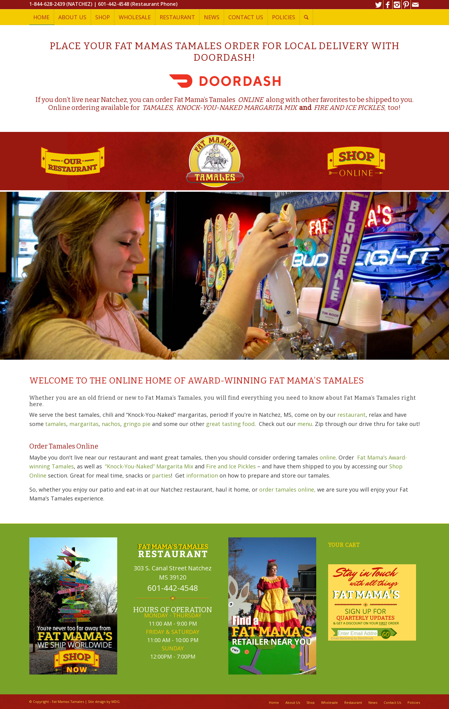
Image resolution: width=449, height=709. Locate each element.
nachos (111, 423)
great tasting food (230, 423)
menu (304, 423)
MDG (115, 701)
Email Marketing (342, 638)
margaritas (84, 423)
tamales (55, 423)
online (328, 457)
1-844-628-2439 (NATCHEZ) (60, 4)
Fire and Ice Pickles (231, 466)
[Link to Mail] (415, 4)
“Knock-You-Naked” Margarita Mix (149, 466)
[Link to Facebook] (387, 4)
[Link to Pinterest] (406, 4)
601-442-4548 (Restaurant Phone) (138, 4)
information (202, 475)
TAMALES (157, 108)
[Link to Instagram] (397, 4)
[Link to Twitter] (378, 4)
